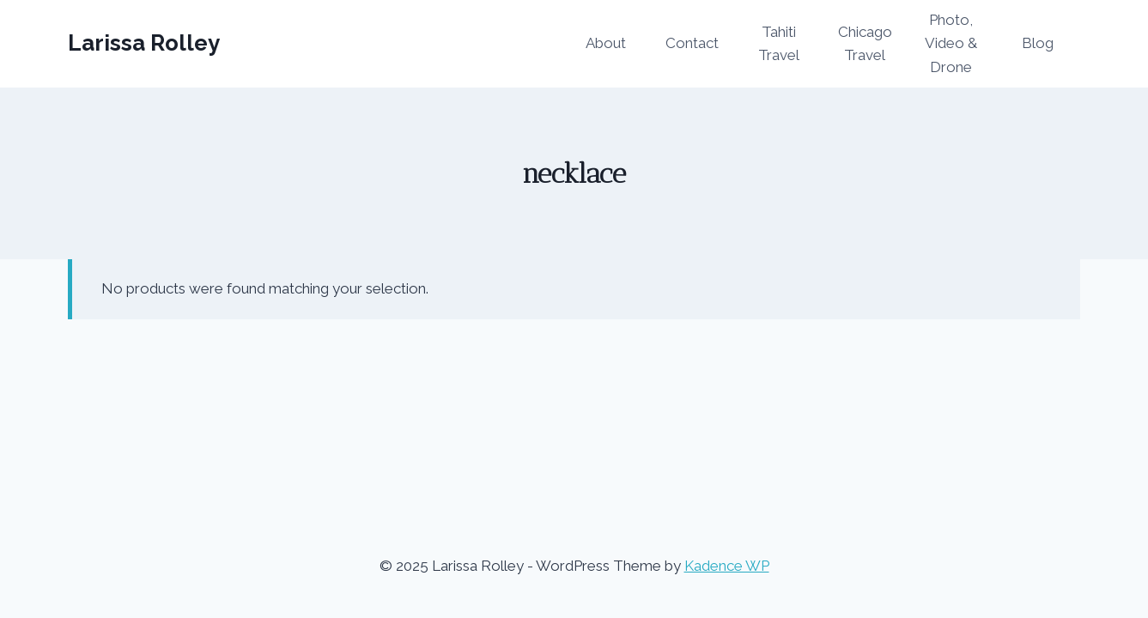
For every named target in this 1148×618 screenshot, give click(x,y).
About (606, 43)
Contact (692, 43)
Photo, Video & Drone (951, 43)
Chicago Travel (865, 43)
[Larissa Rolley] (144, 43)
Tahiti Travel (778, 43)
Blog (1038, 43)
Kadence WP (726, 565)
